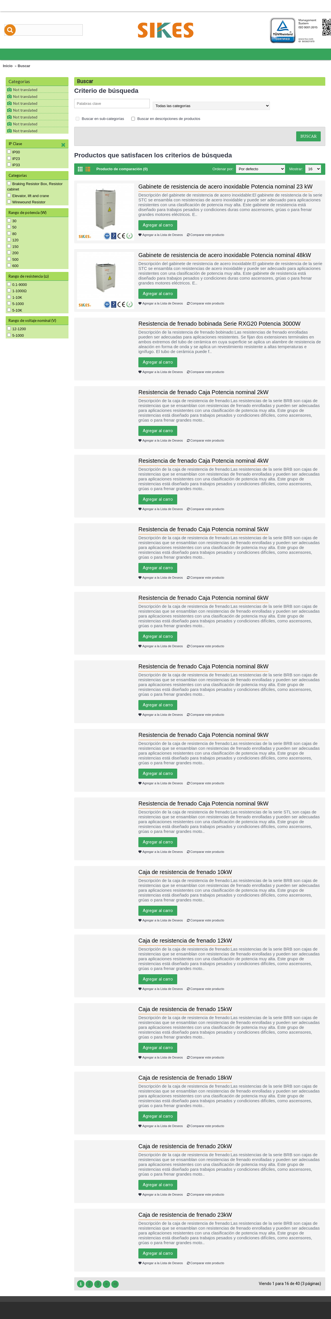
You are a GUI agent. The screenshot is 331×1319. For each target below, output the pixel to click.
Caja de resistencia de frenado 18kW (185, 1078)
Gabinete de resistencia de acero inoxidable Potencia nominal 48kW (224, 255)
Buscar (24, 66)
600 (13, 265)
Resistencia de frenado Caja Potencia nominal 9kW (203, 735)
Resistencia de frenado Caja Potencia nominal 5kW (203, 529)
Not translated (25, 89)
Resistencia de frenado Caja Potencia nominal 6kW (203, 598)
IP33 (13, 165)
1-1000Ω (17, 290)
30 (11, 221)
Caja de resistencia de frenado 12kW (185, 940)
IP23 (13, 158)
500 (13, 259)
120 (13, 240)
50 (11, 227)
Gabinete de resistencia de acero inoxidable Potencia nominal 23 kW (225, 186)
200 (13, 252)
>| (115, 1284)
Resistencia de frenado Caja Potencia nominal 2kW (203, 392)
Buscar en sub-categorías (100, 119)
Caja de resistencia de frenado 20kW (185, 1146)
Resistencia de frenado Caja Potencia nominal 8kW (203, 666)
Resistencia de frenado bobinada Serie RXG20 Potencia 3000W (219, 323)
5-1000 (15, 303)
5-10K (14, 310)
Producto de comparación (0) (122, 169)
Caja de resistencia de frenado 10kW (185, 872)
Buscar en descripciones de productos (165, 119)
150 (13, 246)
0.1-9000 (17, 284)
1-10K (14, 297)
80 (11, 233)
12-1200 (16, 328)
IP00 (13, 152)
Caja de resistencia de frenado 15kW (185, 1009)
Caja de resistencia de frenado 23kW (185, 1215)
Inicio (8, 66)
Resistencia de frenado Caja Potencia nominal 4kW (203, 461)
